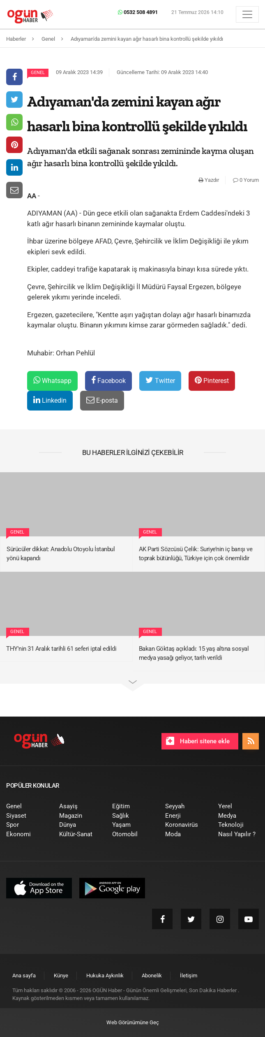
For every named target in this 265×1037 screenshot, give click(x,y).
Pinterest (212, 380)
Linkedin (50, 400)
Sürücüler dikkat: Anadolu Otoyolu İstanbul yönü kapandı (61, 553)
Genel (38, 72)
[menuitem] (26, 806)
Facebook (108, 380)
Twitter (160, 380)
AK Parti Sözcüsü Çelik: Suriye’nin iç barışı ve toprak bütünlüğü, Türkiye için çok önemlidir (196, 553)
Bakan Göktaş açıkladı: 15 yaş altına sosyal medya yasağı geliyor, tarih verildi (194, 653)
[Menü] (247, 14)
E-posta (102, 400)
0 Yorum (246, 180)
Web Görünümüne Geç (132, 1022)
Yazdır (208, 180)
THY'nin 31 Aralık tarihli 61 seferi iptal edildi (61, 648)
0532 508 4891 (138, 12)
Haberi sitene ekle (198, 741)
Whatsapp (52, 380)
